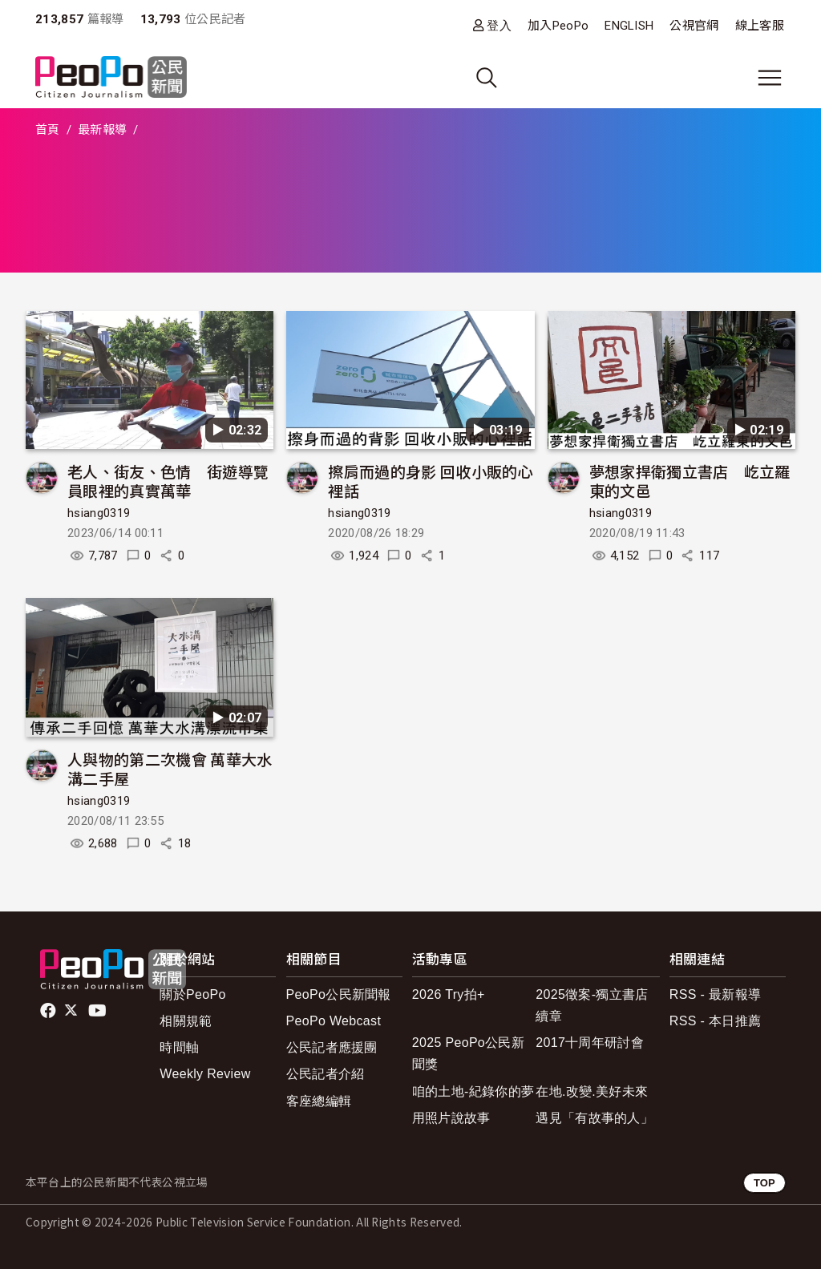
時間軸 (179, 1047)
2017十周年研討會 (590, 1042)
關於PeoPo (192, 994)
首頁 (47, 130)
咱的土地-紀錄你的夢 (473, 1091)
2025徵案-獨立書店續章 (592, 1005)
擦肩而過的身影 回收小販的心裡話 (430, 480)
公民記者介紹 (325, 1074)
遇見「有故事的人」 (594, 1118)
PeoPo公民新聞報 (338, 994)
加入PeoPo (558, 25)
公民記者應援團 (332, 1047)
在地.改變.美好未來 (592, 1091)
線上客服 (759, 25)
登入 (499, 25)
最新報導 (102, 130)
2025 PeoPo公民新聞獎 (468, 1053)
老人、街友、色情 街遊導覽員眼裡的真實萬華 (168, 480)
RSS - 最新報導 (715, 994)
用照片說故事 (451, 1118)
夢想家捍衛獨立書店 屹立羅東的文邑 (690, 480)
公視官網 (693, 25)
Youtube (98, 1011)
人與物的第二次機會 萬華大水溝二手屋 (169, 768)
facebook (49, 1011)
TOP (764, 1183)
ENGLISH (629, 25)
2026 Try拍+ (448, 994)
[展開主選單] (770, 78)
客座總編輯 (319, 1101)
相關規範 (186, 1021)
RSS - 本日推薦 (715, 1021)
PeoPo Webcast (334, 1021)
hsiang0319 (98, 513)
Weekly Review (205, 1074)
